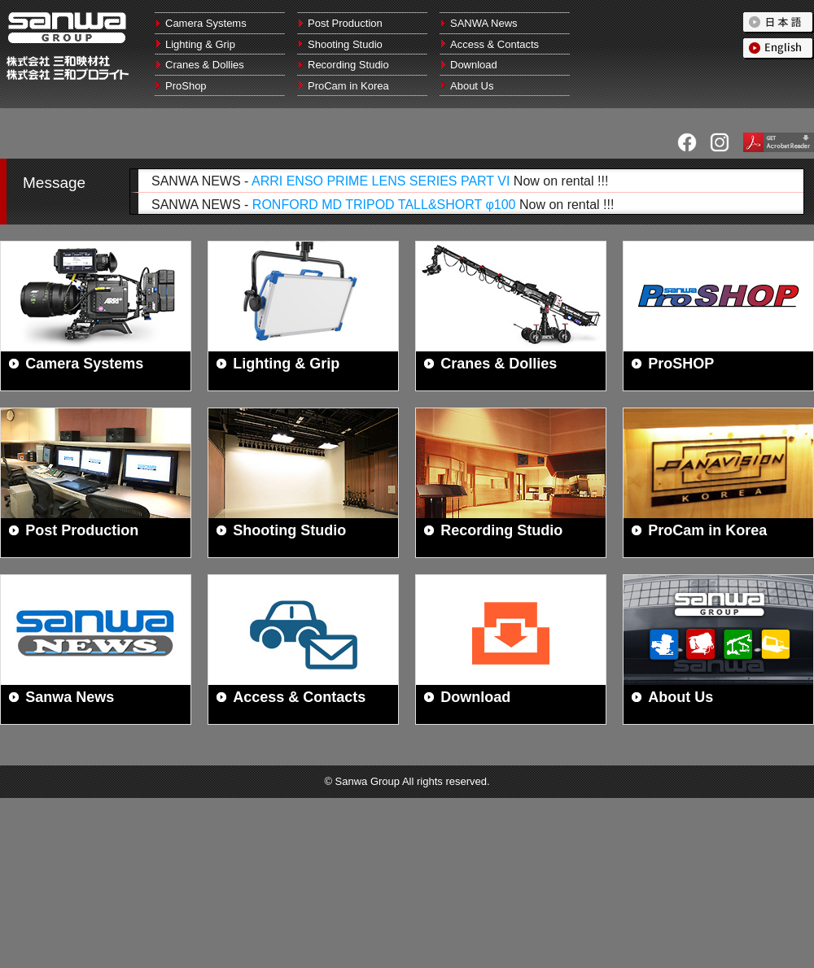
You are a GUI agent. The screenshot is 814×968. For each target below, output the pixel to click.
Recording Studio (348, 65)
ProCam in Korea (348, 86)
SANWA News (484, 23)
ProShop (186, 86)
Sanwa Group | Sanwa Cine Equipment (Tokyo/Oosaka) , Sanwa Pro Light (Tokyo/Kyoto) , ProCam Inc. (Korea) (67, 27)
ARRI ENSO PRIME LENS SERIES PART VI (381, 181)
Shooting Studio (345, 44)
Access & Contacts (494, 44)
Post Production (345, 23)
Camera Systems (206, 23)
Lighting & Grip (200, 44)
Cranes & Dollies (204, 65)
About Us (471, 86)
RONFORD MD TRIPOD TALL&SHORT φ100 (384, 204)
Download (473, 65)
